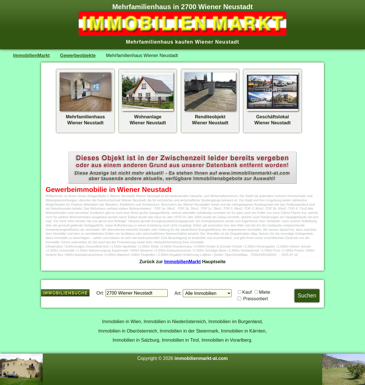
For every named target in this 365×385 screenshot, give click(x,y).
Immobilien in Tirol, (181, 340)
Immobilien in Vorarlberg (226, 340)
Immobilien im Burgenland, (235, 321)
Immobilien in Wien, (122, 321)
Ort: (100, 292)
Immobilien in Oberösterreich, (128, 330)
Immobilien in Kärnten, (244, 330)
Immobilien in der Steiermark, (190, 330)
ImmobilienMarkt (31, 55)
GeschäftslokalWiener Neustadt (272, 116)
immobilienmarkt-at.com (201, 358)
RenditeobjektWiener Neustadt (210, 116)
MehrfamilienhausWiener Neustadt (85, 116)
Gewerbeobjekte (78, 55)
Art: (178, 293)
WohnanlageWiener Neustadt (147, 116)
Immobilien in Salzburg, (137, 340)
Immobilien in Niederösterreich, (175, 321)
